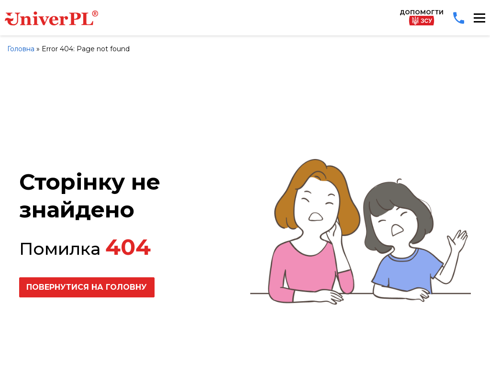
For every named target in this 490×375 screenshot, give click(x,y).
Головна (20, 49)
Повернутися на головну (86, 287)
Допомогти (422, 17)
